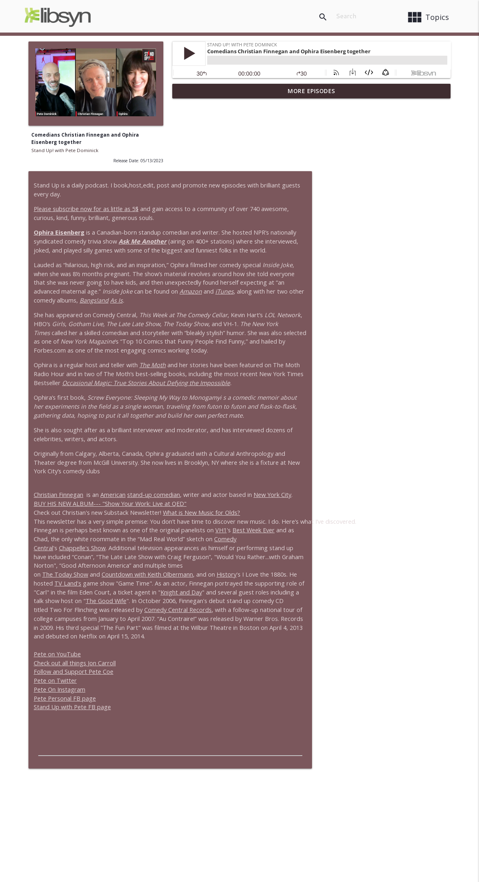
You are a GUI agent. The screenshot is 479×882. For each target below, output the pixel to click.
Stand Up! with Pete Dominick (64, 150)
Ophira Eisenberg (203, 162)
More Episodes (311, 91)
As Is (277, 230)
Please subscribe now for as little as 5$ (230, 139)
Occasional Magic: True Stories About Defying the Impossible (308, 313)
